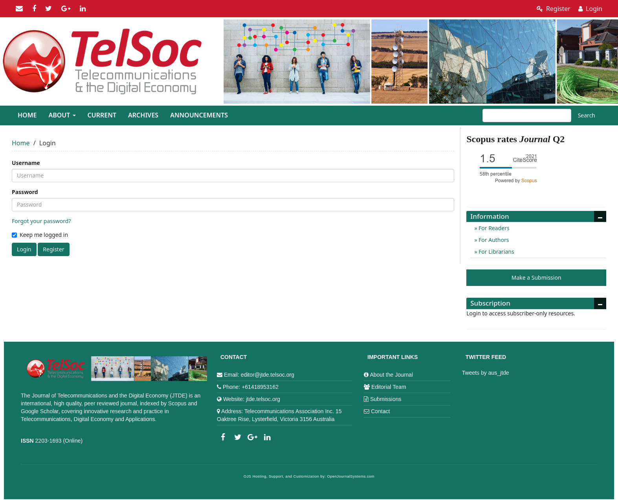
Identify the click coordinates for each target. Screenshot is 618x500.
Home (27, 115)
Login (590, 8)
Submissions (385, 399)
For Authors (493, 240)
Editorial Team (388, 387)
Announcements (199, 115)
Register (553, 8)
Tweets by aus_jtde (485, 373)
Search (586, 115)
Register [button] (53, 249)
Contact (380, 411)
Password (25, 192)
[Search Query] (526, 115)
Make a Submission (536, 277)
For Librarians (495, 251)
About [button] (61, 115)
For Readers (493, 228)
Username (26, 163)
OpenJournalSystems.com (351, 476)
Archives (143, 115)
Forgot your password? (41, 221)
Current (102, 115)
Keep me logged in (40, 234)
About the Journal (391, 375)
